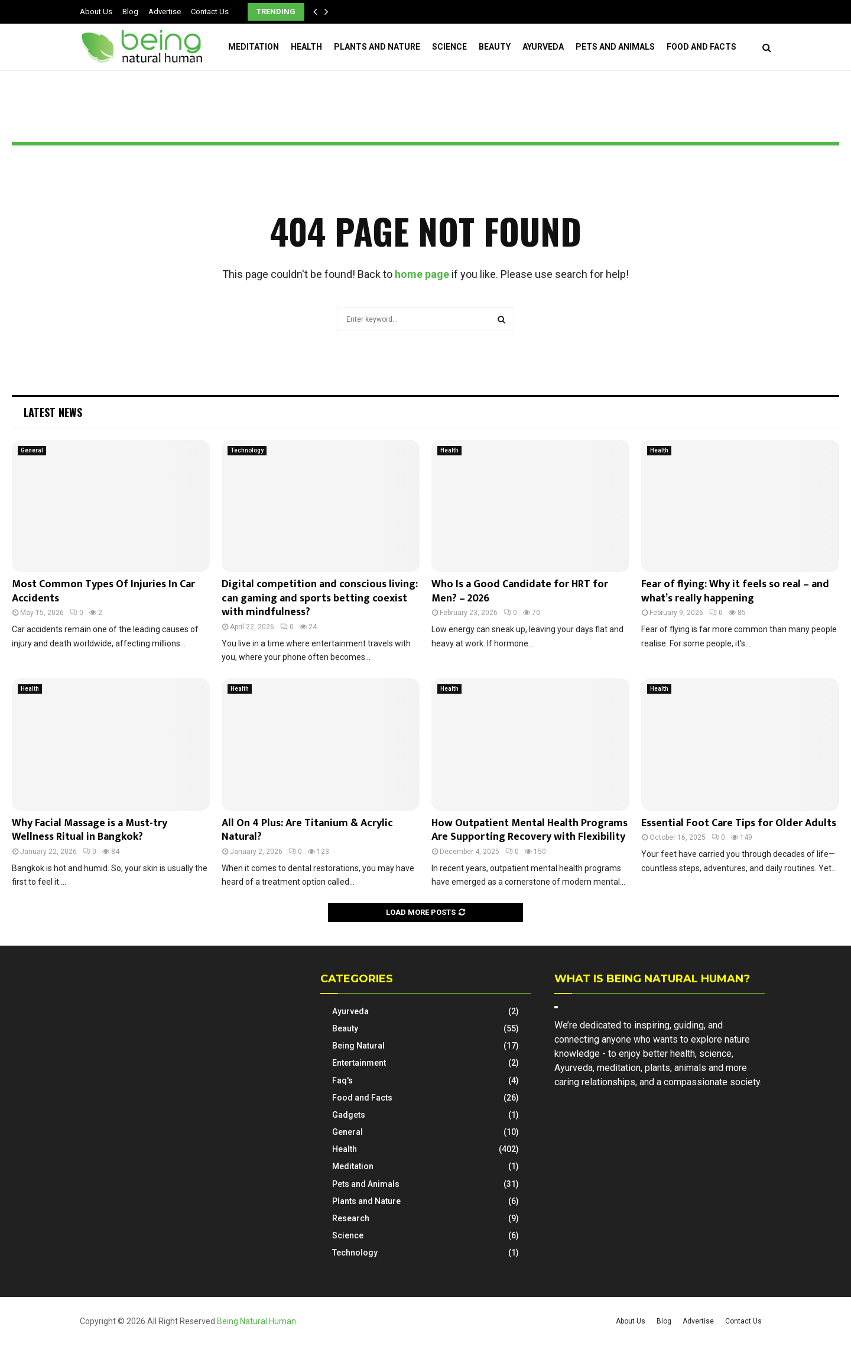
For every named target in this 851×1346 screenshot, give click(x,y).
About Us (96, 11)
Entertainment (359, 1062)
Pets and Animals (615, 46)
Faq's (342, 1080)
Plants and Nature (377, 46)
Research (350, 1218)
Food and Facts (701, 46)
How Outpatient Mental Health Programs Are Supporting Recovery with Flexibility (529, 830)
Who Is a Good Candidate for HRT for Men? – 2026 (519, 591)
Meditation (253, 46)
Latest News (53, 412)
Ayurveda (543, 46)
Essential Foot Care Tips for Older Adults (738, 823)
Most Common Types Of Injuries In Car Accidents (103, 591)
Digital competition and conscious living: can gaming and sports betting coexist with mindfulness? (320, 598)
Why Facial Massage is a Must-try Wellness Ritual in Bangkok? (89, 830)
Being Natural (358, 1045)
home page (422, 274)
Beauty (495, 46)
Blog (130, 11)
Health (306, 46)
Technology (247, 450)
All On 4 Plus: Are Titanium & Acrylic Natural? (307, 830)
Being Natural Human (256, 1321)
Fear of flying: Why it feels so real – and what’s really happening (735, 591)
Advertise (164, 11)
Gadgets (348, 1114)
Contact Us (210, 11)
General (32, 450)
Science (449, 46)
